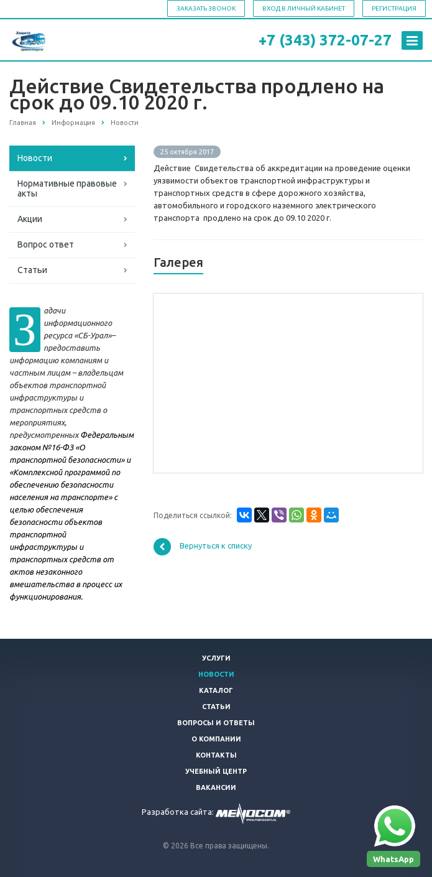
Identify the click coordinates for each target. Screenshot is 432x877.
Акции (29, 219)
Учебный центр (216, 771)
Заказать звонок (206, 8)
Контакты (216, 755)
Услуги (216, 658)
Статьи (32, 270)
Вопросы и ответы (216, 722)
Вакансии (216, 787)
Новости (34, 158)
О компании (216, 739)
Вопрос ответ (45, 244)
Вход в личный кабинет (303, 8)
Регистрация (394, 8)
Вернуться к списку (203, 546)
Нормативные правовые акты (67, 188)
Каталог (216, 690)
